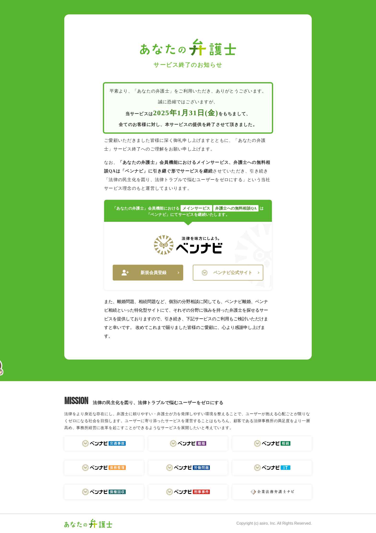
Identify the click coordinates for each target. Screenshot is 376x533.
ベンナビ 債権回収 (104, 492)
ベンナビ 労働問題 (188, 467)
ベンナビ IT (272, 467)
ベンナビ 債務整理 (104, 467)
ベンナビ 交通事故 (104, 443)
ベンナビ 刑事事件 (188, 492)
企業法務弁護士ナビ (272, 492)
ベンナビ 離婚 (188, 443)
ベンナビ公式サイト (230, 273)
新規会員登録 (150, 273)
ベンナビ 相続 (272, 443)
